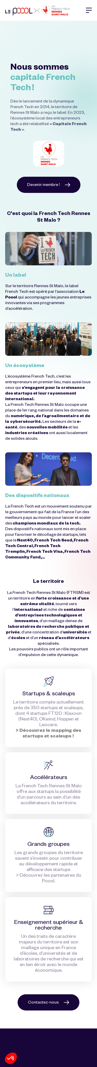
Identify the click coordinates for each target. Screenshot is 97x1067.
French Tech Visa (44, 552)
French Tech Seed (53, 541)
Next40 (25, 541)
